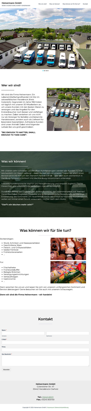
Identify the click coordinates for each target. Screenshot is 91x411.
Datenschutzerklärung (62, 407)
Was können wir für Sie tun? (71, 4)
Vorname (4, 336)
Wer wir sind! (42, 4)
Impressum (50, 407)
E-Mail (4, 339)
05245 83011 (47, 397)
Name (4, 330)
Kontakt (85, 4)
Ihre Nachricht (7, 354)
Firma (3, 347)
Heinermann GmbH (12, 3)
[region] (45, 40)
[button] (2, 38)
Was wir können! (54, 4)
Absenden (6, 369)
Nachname (49, 336)
